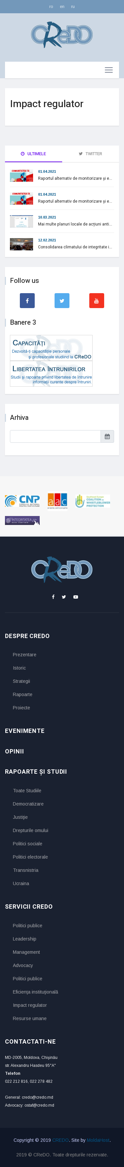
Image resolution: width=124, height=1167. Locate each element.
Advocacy (23, 965)
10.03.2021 (47, 217)
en (62, 6)
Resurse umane (30, 1018)
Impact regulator (30, 1005)
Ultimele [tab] (33, 154)
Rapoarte (22, 694)
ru (73, 6)
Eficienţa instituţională (35, 992)
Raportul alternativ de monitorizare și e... (75, 178)
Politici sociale (27, 843)
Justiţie (20, 817)
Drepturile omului (30, 830)
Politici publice (27, 925)
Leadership (24, 938)
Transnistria (25, 870)
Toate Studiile (27, 790)
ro (51, 6)
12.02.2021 (47, 240)
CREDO (60, 1140)
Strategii (21, 681)
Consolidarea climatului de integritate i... (75, 247)
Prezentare (24, 654)
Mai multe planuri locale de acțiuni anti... (75, 224)
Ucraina (21, 883)
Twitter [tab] (90, 154)
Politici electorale (30, 857)
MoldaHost (98, 1140)
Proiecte (21, 707)
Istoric (19, 668)
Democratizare (28, 804)
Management (26, 952)
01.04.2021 (47, 171)
